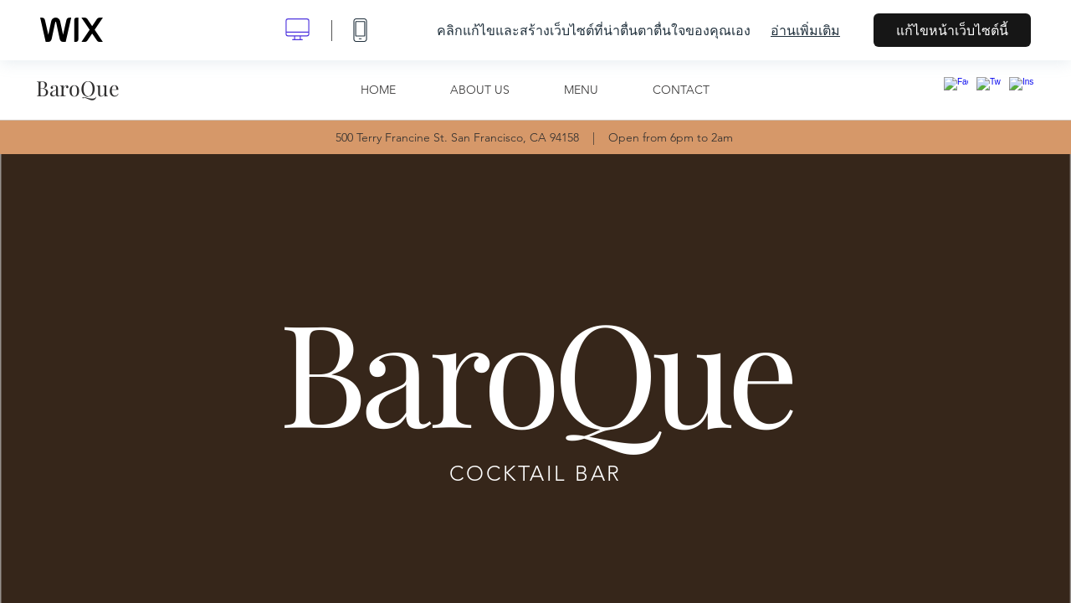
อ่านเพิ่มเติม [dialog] (805, 30)
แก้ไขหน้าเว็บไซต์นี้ (952, 30)
